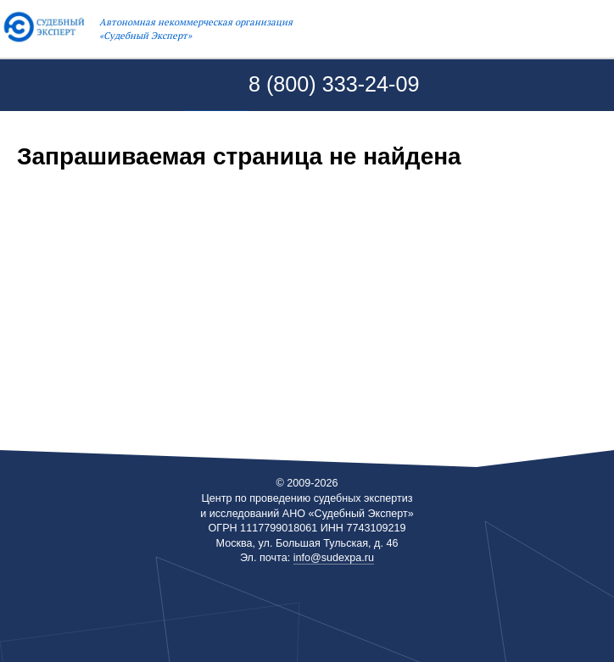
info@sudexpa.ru (333, 557)
